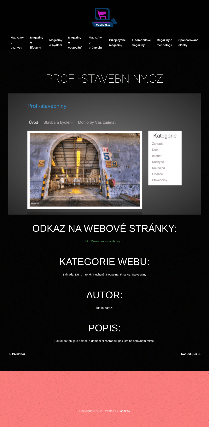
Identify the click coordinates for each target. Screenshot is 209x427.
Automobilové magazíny (141, 42)
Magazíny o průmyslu (95, 42)
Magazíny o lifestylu (36, 42)
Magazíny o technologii (164, 42)
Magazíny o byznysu (17, 42)
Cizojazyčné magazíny (117, 42)
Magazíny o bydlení (55, 42)
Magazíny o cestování (75, 42)
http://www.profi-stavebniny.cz (104, 241)
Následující (190, 354)
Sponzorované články (188, 42)
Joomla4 (124, 410)
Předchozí (17, 354)
